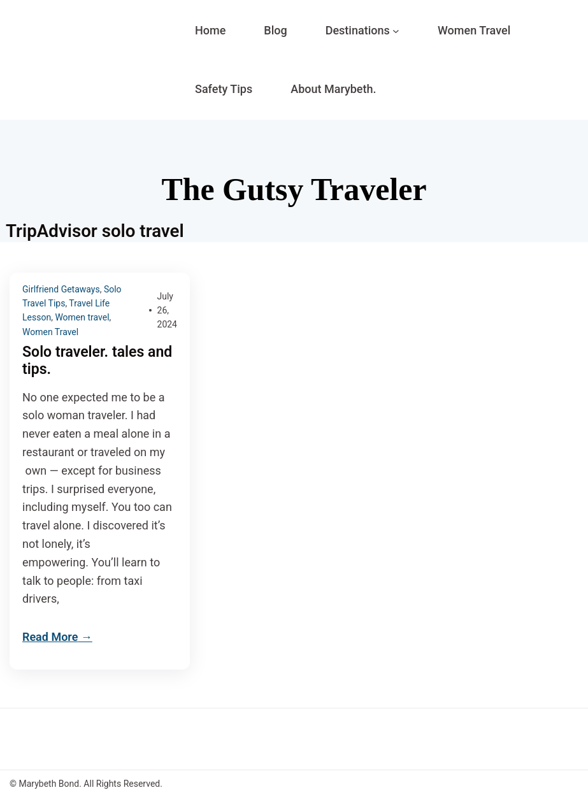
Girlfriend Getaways (61, 289)
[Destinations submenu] (395, 30)
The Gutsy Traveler (293, 189)
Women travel (82, 317)
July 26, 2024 (167, 310)
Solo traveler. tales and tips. (97, 361)
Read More (50, 636)
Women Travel (50, 332)
